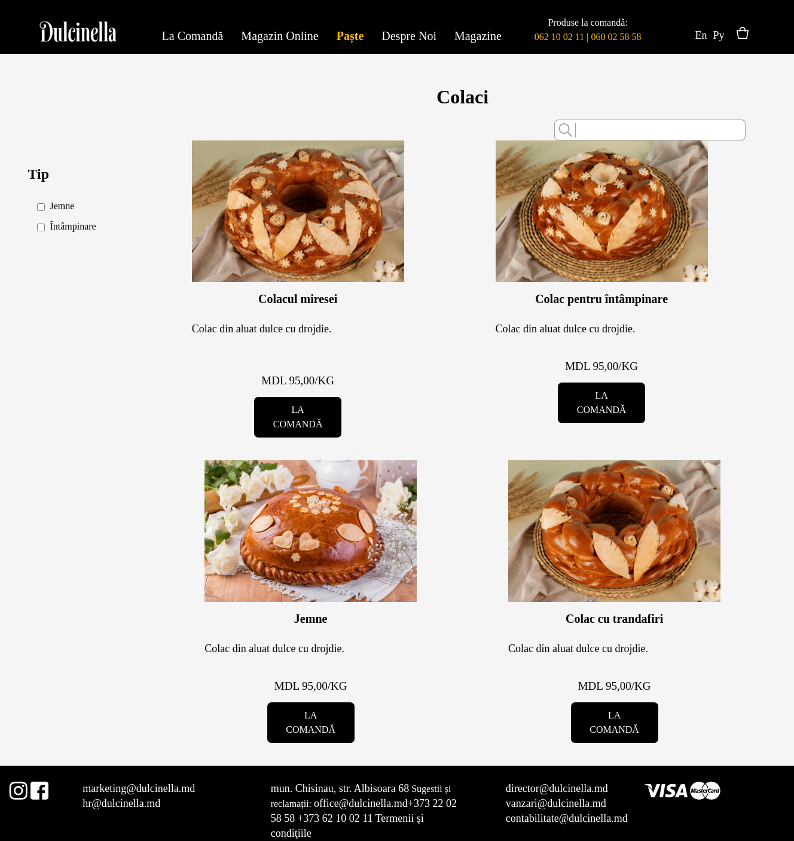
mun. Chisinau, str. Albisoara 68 (340, 788)
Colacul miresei (297, 298)
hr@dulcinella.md (121, 803)
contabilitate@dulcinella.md (567, 818)
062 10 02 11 (559, 37)
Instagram (18, 788)
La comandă (298, 417)
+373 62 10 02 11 (334, 818)
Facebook (39, 788)
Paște (350, 35)
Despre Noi (408, 35)
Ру (719, 35)
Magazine (478, 35)
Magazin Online (279, 35)
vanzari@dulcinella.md (556, 803)
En (701, 35)
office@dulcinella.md (361, 803)
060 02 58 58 (616, 37)
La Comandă (193, 35)
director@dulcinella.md (557, 788)
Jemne (311, 618)
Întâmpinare (73, 226)
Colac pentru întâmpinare (601, 298)
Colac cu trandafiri (614, 618)
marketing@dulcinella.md (139, 788)
